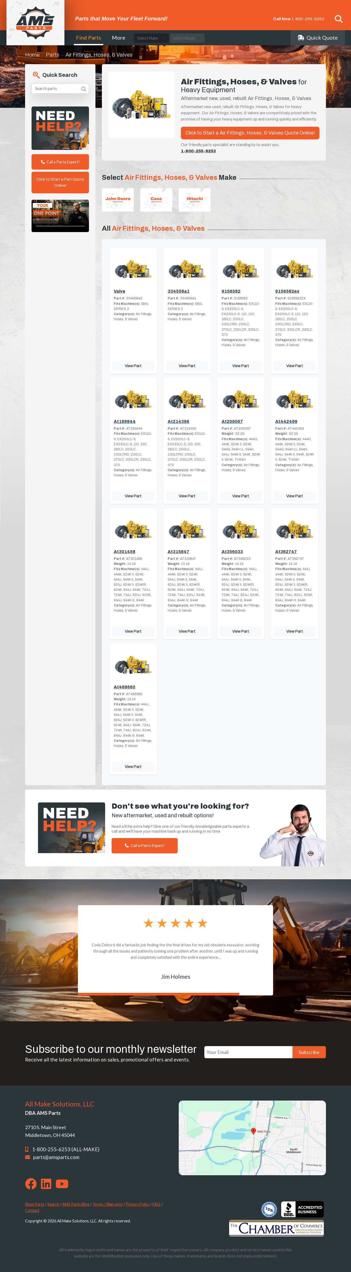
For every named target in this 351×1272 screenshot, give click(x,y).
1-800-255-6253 (307, 19)
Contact (32, 1210)
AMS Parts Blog (76, 1204)
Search (53, 1204)
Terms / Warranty (107, 1204)
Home (32, 55)
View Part (133, 366)
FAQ (156, 1204)
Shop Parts (34, 1204)
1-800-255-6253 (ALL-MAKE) (65, 1149)
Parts (52, 55)
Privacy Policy (138, 1204)
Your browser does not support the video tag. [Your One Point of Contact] (60, 216)
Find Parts (88, 37)
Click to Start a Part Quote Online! (60, 182)
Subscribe (309, 1052)
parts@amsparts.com (56, 1157)
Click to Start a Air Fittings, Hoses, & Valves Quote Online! (250, 133)
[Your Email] (248, 1052)
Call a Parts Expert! (60, 162)
